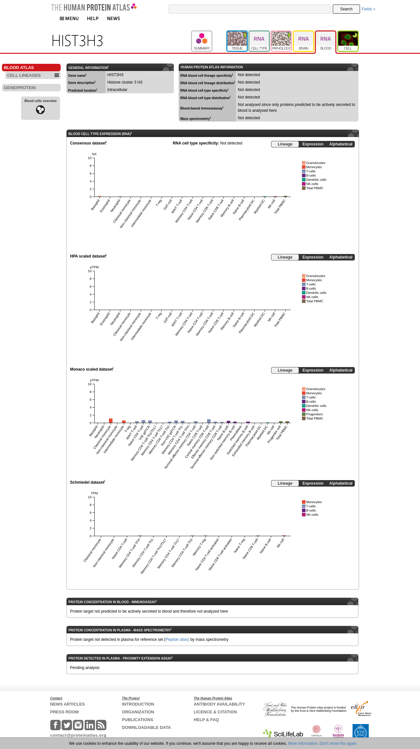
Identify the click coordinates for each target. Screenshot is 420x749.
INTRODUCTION (138, 704)
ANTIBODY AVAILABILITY (219, 704)
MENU (69, 18)
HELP (93, 18)
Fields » (368, 9)
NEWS (113, 18)
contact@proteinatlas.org (78, 735)
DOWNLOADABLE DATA (146, 727)
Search (346, 9)
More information (303, 743)
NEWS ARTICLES (67, 704)
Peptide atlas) (177, 639)
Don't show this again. (338, 743)
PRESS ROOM (64, 711)
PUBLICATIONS (137, 719)
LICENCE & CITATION (215, 711)
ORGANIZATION (138, 711)
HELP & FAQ (206, 719)
